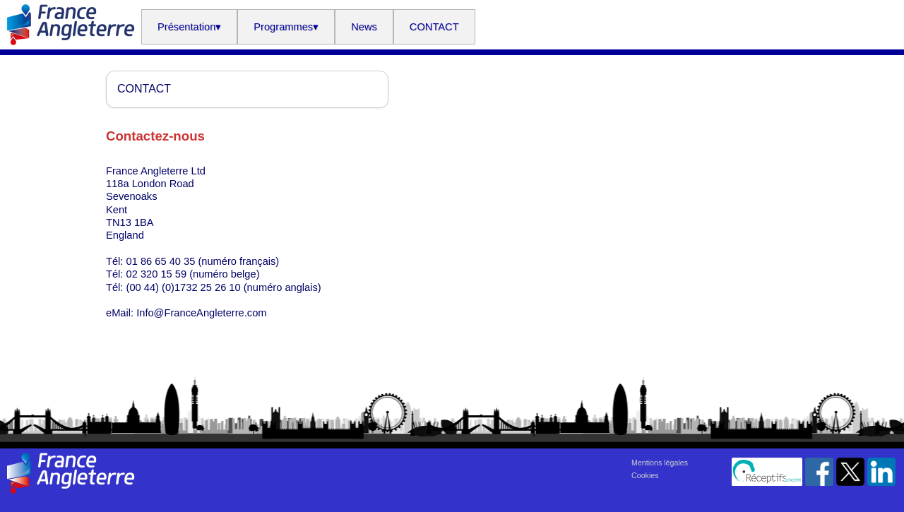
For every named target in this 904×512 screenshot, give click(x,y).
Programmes (286, 26)
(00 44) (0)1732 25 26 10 (183, 287)
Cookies (645, 475)
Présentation (189, 26)
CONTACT (434, 26)
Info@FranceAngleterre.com (201, 312)
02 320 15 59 (156, 274)
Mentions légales (659, 462)
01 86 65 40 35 (161, 261)
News (364, 26)
